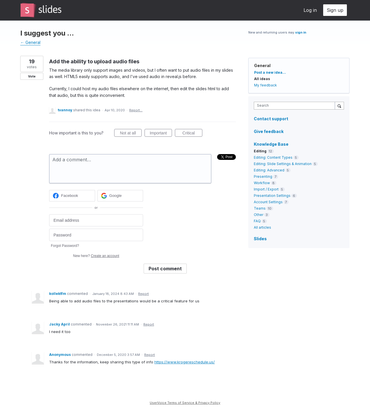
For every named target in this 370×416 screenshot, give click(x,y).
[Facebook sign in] (72, 195)
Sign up (335, 10)
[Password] (96, 235)
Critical (192, 134)
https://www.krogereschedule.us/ (184, 362)
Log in (310, 10)
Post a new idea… (270, 72)
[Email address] (96, 220)
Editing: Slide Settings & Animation (283, 164)
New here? (96, 256)
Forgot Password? (65, 246)
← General (30, 42)
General (262, 65)
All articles (262, 227)
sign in (300, 32)
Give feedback (269, 131)
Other (258, 214)
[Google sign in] (120, 195)
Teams (260, 208)
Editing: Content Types (273, 157)
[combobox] (296, 105)
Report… (136, 110)
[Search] (339, 105)
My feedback (265, 85)
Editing (260, 151)
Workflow (262, 183)
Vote (32, 76)
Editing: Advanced (269, 170)
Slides (260, 238)
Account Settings (268, 202)
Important (161, 134)
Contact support (271, 119)
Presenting (263, 176)
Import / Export (266, 189)
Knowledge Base (271, 144)
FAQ (257, 221)
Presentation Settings (272, 195)
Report (143, 294)
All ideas (262, 79)
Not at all (131, 134)
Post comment (165, 268)
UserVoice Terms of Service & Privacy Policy (185, 403)
